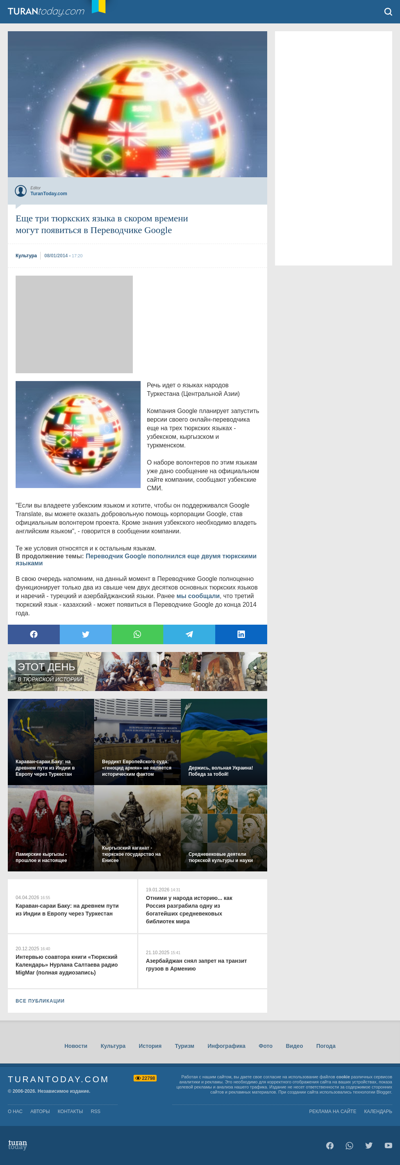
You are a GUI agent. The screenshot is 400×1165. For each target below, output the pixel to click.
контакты (70, 1111)
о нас (15, 1111)
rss (95, 1111)
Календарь (378, 1111)
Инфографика (226, 1046)
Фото (265, 1046)
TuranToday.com (54, 12)
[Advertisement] (74, 324)
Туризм (185, 1046)
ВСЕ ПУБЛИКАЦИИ (40, 1001)
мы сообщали (198, 596)
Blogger (384, 1092)
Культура (113, 1046)
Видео (294, 1046)
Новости (76, 1046)
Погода (326, 1046)
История (150, 1046)
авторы (40, 1111)
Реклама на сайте (333, 1111)
